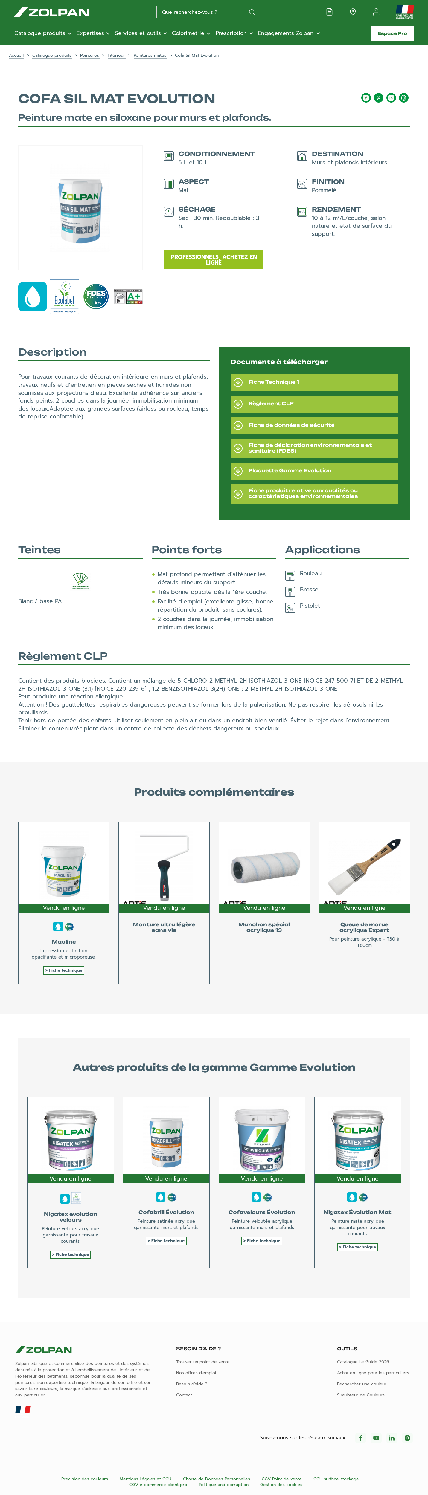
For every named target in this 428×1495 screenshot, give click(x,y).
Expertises (90, 33)
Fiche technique (65, 970)
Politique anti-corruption (224, 1485)
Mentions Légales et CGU (146, 1479)
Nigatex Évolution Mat (358, 1212)
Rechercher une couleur (361, 1384)
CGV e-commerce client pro (159, 1485)
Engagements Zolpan (285, 33)
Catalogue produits (39, 33)
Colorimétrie (188, 33)
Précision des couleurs (85, 1479)
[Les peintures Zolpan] (61, 12)
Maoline (64, 942)
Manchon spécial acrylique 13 (264, 927)
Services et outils (138, 33)
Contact (184, 1395)
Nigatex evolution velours (70, 1217)
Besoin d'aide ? (191, 1384)
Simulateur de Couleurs (361, 1395)
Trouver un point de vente (203, 1362)
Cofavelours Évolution (262, 1212)
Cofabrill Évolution (166, 1212)
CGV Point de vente (282, 1479)
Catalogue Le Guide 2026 (363, 1362)
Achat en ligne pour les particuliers (373, 1373)
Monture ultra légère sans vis (164, 927)
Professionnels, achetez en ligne (214, 260)
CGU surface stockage (336, 1479)
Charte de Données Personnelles (217, 1479)
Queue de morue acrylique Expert (364, 927)
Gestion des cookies (281, 1485)
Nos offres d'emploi (196, 1373)
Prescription (231, 33)
